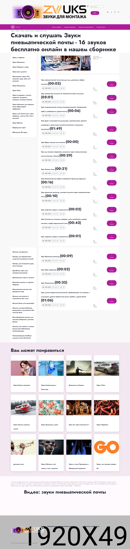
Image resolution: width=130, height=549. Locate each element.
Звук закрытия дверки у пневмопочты (55, 237)
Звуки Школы (17, 123)
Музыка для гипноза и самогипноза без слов (20, 297)
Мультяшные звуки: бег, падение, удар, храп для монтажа (21, 78)
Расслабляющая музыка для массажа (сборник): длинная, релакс (23, 319)
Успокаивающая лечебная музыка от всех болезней (21, 337)
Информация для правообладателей (60, 526)
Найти (94, 13)
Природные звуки (19, 128)
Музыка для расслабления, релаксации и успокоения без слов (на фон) (23, 310)
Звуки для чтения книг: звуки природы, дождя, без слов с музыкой (23, 116)
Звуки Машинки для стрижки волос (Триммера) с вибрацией (23, 106)
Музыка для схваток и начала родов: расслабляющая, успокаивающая (23, 328)
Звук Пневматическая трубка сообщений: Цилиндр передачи (63, 179)
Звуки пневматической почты (39, 31)
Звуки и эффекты (15, 31)
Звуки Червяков (102, 425)
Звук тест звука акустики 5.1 (79, 425)
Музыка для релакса (20, 252)
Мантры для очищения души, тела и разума (23, 265)
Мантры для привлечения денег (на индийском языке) (22, 258)
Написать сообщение (91, 526)
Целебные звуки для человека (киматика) (20, 272)
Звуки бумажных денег (49, 425)
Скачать (112, 84)
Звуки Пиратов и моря (20, 67)
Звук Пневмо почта (48, 169)
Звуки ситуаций (25, 31)
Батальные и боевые (76, 385)
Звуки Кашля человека (21, 385)
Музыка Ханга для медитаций (23, 303)
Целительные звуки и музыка (23, 277)
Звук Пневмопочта (48, 283)
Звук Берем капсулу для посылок (53, 142)
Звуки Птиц (16, 90)
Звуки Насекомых (18, 86)
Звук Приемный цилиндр (50, 256)
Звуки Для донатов (19, 72)
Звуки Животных (18, 62)
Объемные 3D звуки (19, 132)
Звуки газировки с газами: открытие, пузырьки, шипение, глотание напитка (22, 97)
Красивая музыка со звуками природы (23, 283)
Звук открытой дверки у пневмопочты (55, 210)
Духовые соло (18, 464)
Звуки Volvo (101, 385)
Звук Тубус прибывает (49, 270)
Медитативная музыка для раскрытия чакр (22, 290)
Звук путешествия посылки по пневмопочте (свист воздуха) (62, 94)
